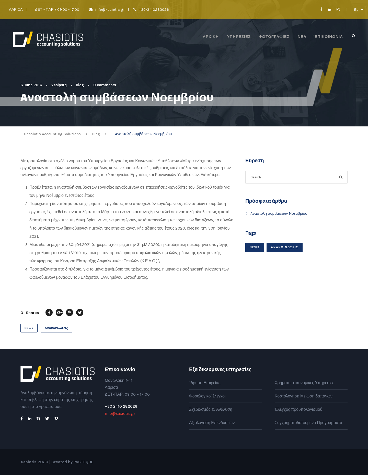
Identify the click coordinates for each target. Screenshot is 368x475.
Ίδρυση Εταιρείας (204, 382)
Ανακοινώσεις (56, 328)
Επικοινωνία (329, 36)
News (29, 328)
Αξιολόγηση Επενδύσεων (212, 422)
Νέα (302, 36)
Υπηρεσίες (239, 36)
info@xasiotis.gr (110, 9)
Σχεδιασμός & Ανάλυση (210, 409)
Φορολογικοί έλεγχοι (207, 396)
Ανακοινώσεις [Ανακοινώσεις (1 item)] (284, 247)
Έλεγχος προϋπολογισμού (298, 409)
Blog (80, 85)
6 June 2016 (31, 85)
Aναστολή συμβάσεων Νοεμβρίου (278, 213)
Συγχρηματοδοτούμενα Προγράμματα (308, 422)
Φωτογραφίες (274, 36)
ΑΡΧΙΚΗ (211, 36)
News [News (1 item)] (255, 247)
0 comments (104, 85)
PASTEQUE (83, 461)
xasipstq (59, 85)
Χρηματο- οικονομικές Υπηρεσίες (304, 382)
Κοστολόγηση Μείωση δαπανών (303, 396)
